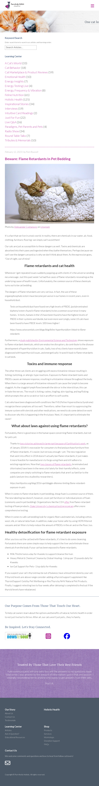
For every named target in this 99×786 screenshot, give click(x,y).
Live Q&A (10, 122)
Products (48, 730)
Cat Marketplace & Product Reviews (26, 72)
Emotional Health (15, 77)
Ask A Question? (12, 733)
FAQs (46, 744)
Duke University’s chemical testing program (51, 506)
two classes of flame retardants (55, 464)
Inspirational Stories (17, 104)
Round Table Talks (15, 135)
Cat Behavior (12, 67)
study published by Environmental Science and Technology (48, 340)
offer (66, 502)
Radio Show (12, 131)
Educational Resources (15, 737)
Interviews (11, 108)
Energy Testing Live (16, 86)
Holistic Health (13, 99)
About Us (9, 713)
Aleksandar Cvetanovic (25, 226)
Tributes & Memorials (18, 140)
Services (48, 733)
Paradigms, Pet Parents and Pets (24, 126)
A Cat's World (13, 63)
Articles (8, 730)
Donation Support (52, 740)
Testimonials (10, 720)
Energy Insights (14, 81)
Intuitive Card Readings (19, 113)
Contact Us (10, 717)
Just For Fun (12, 117)
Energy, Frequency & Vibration (23, 90)
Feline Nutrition (14, 95)
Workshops (49, 737)
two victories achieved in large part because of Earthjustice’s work (52, 443)
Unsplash (45, 226)
